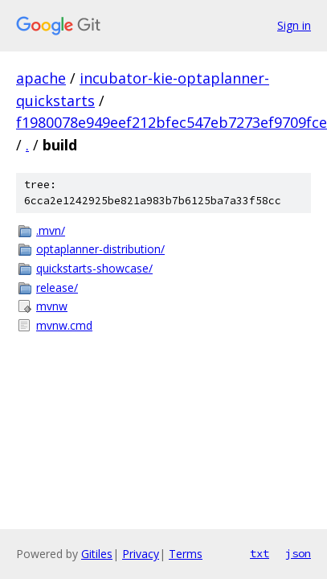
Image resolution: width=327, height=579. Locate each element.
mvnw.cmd (64, 325)
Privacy (140, 553)
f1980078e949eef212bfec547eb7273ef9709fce (171, 122)
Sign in (294, 25)
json (298, 553)
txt (259, 553)
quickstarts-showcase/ (94, 268)
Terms (185, 553)
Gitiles (96, 553)
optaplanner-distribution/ (100, 249)
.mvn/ (50, 230)
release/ (57, 287)
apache (41, 78)
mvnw (51, 306)
